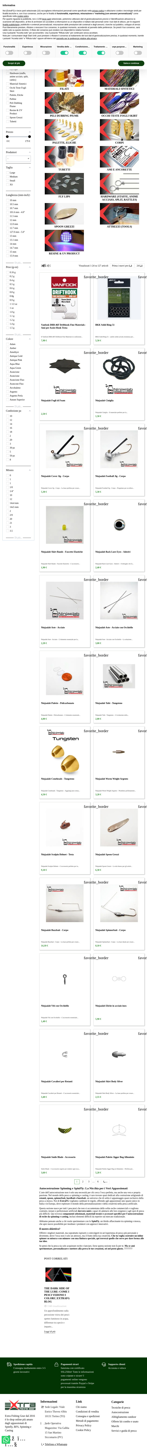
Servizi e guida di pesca (124, 1430)
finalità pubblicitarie (11, 24)
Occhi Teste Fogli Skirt (119, 115)
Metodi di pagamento (87, 1420)
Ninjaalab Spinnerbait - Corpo (110, 930)
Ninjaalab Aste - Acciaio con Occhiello (114, 627)
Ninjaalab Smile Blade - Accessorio (58, 1157)
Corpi (119, 142)
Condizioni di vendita (87, 1411)
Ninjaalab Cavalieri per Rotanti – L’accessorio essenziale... (60, 1093)
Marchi (115, 1426)
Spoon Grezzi (64, 226)
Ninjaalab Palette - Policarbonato (57, 703)
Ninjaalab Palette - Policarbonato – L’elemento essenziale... (60, 715)
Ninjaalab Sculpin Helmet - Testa (57, 854)
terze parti (46, 19)
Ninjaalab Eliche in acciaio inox (111, 1006)
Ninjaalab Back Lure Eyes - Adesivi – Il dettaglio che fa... (114, 564)
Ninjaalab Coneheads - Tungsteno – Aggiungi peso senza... (60, 791)
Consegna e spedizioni (88, 1416)
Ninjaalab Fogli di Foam (53, 400)
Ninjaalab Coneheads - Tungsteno (57, 779)
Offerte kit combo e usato (124, 1421)
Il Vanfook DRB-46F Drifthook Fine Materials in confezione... (62, 337)
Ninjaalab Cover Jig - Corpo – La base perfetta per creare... (60, 488)
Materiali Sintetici (119, 88)
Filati (64, 88)
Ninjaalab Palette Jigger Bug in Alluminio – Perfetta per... (114, 1169)
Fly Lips (64, 196)
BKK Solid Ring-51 (104, 325)
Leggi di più (49, 1331)
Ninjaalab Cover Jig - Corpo (55, 476)
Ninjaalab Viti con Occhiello (55, 1006)
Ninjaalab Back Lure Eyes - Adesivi (112, 552)
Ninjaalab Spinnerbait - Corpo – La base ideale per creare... (115, 942)
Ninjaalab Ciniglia (104, 400)
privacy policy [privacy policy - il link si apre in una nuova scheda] (98, 11)
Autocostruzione (120, 1412)
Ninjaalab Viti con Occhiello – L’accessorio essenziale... (59, 1017)
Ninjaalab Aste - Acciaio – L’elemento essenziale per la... (60, 639)
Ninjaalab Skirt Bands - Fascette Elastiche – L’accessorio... (60, 564)
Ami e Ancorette (119, 169)
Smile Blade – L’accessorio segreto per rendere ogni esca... (60, 1169)
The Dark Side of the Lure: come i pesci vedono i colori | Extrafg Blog (57, 1295)
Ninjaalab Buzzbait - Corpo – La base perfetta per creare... (60, 942)
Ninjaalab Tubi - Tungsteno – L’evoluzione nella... (112, 715)
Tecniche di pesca (120, 1407)
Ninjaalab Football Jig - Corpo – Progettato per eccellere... (114, 488)
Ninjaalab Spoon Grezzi (107, 854)
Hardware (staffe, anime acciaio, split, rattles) (119, 198)
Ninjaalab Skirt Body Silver (109, 1081)
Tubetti (64, 169)
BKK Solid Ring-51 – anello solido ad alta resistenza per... (114, 337)
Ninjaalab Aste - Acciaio (53, 627)
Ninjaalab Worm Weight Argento (111, 779)
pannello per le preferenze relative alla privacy (76, 38)
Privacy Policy (84, 1425)
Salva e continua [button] (131, 63)
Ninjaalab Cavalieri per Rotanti (57, 1081)
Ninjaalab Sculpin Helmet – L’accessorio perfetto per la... (60, 866)
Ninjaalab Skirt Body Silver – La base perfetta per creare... (114, 1093)
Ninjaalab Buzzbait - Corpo (54, 930)
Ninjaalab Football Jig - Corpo (110, 476)
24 (139, 265)
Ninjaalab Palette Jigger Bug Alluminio (114, 1157)
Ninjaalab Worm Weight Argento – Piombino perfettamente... (115, 791)
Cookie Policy (83, 1430)
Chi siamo (81, 1407)
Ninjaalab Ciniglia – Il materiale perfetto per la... (111, 412)
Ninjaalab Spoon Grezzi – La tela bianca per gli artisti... (113, 866)
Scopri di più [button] (14, 63)
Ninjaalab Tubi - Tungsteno (108, 703)
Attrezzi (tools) (119, 226)
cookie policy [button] (23, 16)
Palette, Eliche (64, 142)
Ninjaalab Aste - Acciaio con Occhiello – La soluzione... (113, 639)
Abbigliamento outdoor (123, 1416)
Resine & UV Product (64, 253)
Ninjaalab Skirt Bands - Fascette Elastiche (62, 552)
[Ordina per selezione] (122, 265)
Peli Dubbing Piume (64, 115)
